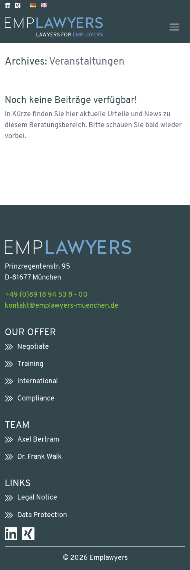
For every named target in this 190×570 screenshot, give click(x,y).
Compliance (35, 398)
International (37, 381)
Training (30, 364)
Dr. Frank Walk (39, 457)
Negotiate (33, 347)
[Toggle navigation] (174, 27)
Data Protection (42, 515)
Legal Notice (37, 497)
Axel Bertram (38, 440)
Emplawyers (108, 558)
